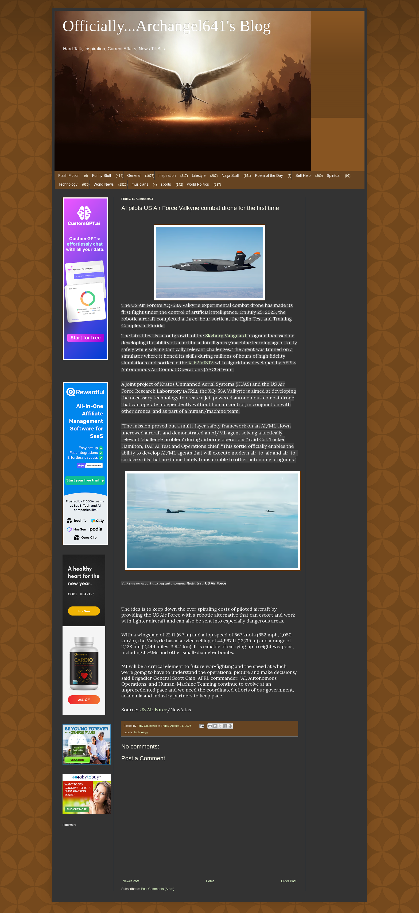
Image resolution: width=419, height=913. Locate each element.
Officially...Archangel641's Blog (167, 26)
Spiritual (333, 175)
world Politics (198, 184)
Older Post (288, 881)
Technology (68, 184)
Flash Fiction (68, 175)
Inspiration (167, 175)
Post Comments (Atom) (157, 889)
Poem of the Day (269, 175)
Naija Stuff (230, 175)
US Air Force (153, 709)
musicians (139, 184)
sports (166, 184)
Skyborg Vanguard (225, 336)
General (134, 175)
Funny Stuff (101, 175)
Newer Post (131, 881)
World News (104, 184)
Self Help (303, 175)
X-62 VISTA (201, 363)
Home (210, 881)
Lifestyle (198, 175)
